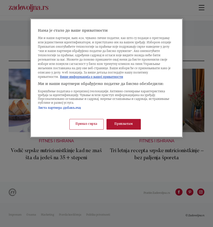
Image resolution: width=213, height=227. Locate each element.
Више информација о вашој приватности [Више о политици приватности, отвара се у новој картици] (91, 77)
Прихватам (123, 124)
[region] (106, 78)
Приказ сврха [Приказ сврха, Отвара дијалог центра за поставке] (86, 124)
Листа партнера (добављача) (59, 108)
